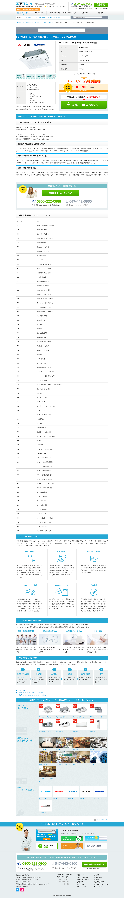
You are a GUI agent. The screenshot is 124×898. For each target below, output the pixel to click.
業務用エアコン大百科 (69, 13)
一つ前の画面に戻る (23, 690)
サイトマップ (98, 887)
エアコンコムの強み (54, 13)
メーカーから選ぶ (55, 17)
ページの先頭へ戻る (102, 820)
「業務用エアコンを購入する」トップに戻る (30, 693)
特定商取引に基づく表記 (101, 884)
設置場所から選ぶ (41, 17)
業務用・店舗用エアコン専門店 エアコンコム (24, 4)
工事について (39, 13)
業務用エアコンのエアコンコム (64, 875)
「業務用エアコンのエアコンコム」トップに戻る (31, 695)
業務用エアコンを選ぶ (23, 13)
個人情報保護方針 (99, 882)
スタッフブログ (81, 884)
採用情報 (96, 880)
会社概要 (100, 13)
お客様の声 (85, 13)
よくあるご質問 (81, 887)
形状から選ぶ (29, 17)
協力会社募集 (98, 877)
